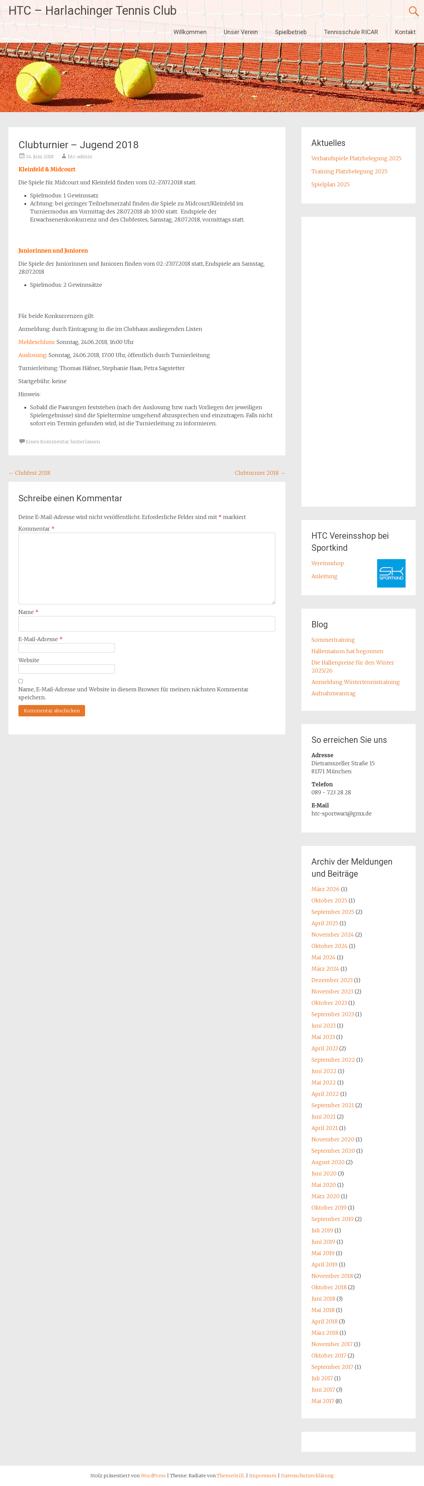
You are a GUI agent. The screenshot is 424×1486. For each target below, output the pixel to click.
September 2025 (332, 911)
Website (28, 660)
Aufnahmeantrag (333, 693)
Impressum (263, 1476)
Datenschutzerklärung (307, 1476)
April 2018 (324, 1321)
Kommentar (36, 528)
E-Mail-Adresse (40, 639)
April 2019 (324, 1264)
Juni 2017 (323, 1389)
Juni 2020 (324, 1173)
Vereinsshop (327, 563)
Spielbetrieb (291, 31)
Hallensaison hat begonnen (347, 651)
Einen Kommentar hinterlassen (63, 442)
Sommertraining (333, 639)
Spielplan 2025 (330, 184)
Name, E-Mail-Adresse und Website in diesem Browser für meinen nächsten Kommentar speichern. (133, 693)
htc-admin (80, 157)
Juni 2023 (323, 1025)
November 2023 (332, 991)
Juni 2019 (323, 1241)
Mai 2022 (323, 1082)
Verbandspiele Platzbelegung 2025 (356, 158)
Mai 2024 (323, 957)
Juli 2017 (322, 1378)
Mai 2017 (322, 1401)
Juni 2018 (323, 1298)
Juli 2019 (322, 1230)
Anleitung (324, 576)
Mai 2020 (323, 1185)
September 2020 (333, 1150)
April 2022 (325, 1093)
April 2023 (324, 1048)
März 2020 (325, 1196)
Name (28, 612)
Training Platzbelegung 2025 (349, 171)
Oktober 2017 (328, 1355)
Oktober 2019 (329, 1207)
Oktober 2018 (329, 1287)
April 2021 (324, 1128)
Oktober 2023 (329, 1002)
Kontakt (405, 31)
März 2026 (325, 889)
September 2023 (332, 1014)
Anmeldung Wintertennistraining (355, 682)
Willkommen (190, 31)
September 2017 (332, 1367)
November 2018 (332, 1276)
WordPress (153, 1476)
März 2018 (324, 1332)
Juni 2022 (324, 1071)
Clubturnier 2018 (260, 472)
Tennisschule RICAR (351, 31)
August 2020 (328, 1162)
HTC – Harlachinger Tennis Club (92, 11)
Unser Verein (241, 31)
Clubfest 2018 (29, 472)
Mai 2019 (323, 1253)
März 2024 (325, 968)
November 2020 (332, 1139)
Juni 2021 (323, 1116)
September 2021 (332, 1105)
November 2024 (332, 934)
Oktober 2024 (329, 946)
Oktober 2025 (329, 900)
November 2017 (332, 1344)
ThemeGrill (230, 1476)
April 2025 (324, 923)
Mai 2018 (323, 1310)
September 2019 (332, 1219)
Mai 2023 (323, 1037)
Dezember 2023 (332, 980)
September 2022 (333, 1059)
